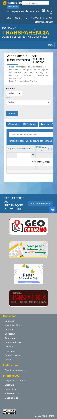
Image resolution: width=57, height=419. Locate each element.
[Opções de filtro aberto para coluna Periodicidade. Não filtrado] (33, 148)
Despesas (10, 333)
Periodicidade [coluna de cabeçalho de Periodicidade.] (24, 148)
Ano (8, 97)
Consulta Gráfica (43, 22)
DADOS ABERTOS (40, 203)
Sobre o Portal (12, 393)
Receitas (9, 329)
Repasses (10, 338)
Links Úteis (10, 389)
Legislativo (10, 351)
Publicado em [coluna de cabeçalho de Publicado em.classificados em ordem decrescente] (41, 148)
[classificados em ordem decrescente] (52, 148)
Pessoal (9, 346)
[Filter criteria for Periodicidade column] (33, 155)
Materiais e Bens (13, 325)
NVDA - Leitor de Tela (41, 18)
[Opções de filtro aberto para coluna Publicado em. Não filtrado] (48, 148)
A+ (37, 11)
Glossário (9, 384)
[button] (19, 93)
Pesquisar (13, 6)
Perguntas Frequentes (16, 380)
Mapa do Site (15, 11)
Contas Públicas (13, 342)
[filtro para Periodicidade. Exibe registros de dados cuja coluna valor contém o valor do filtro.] (24, 155)
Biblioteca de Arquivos (16, 370)
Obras (8, 359)
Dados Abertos (13, 18)
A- (30, 11)
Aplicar (12, 113)
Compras (9, 321)
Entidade (10, 88)
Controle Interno (13, 355)
